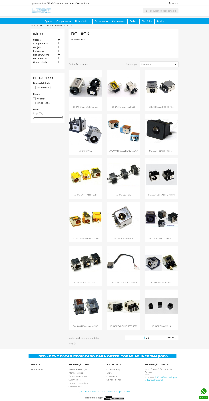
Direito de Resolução (78, 369)
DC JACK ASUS (85, 151)
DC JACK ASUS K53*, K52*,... (85, 282)
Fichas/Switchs (82, 21)
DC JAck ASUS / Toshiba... (161, 282)
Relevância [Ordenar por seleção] (159, 64)
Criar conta (111, 376)
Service (160, 21)
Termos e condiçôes (78, 376)
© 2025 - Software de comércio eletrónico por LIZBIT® (104, 391)
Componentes (63, 21)
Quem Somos (75, 379)
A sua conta (113, 364)
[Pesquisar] (160, 10)
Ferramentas (101, 21)
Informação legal (76, 373)
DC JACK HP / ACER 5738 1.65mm (123, 151)
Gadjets (134, 21)
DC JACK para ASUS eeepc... (85, 107)
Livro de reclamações (78, 383)
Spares (48, 21)
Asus (41, 98)
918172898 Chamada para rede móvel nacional (65, 3)
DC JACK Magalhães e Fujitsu (161, 195)
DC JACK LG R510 (123, 195)
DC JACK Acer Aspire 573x (85, 195)
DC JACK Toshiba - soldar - (161, 151)
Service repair (37, 369)
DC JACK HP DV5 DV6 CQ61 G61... (123, 282)
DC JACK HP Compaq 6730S (85, 326)
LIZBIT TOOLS (45, 103)
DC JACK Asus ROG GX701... (161, 107)
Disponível (44, 87)
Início (38, 34)
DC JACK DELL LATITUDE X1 (161, 238)
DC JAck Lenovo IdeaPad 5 (123, 107)
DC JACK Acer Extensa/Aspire (85, 238)
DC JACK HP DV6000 (123, 238)
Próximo (172, 337)
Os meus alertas (113, 379)
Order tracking (113, 369)
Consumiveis (118, 21)
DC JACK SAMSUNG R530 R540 (123, 326)
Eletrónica (147, 21)
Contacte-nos (75, 386)
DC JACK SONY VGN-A (161, 326)
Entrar (109, 373)
